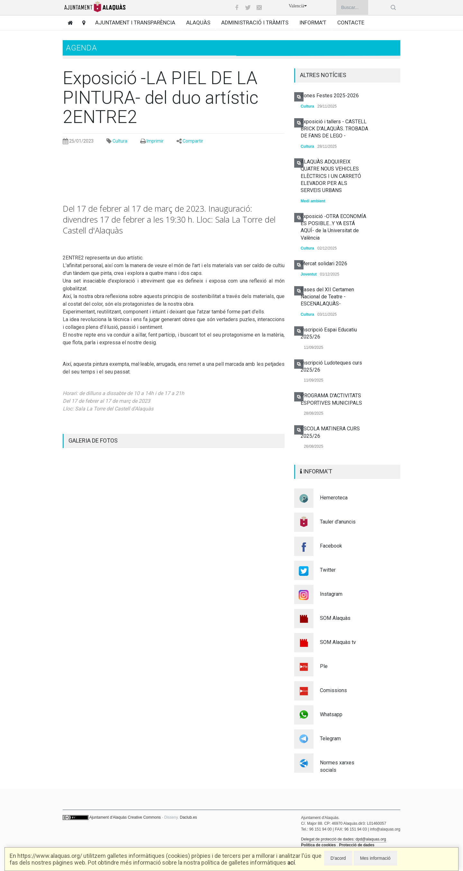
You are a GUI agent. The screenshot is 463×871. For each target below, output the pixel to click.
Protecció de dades (356, 845)
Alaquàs (198, 22)
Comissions (333, 690)
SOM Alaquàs (335, 618)
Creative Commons (144, 817)
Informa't (312, 22)
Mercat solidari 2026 (324, 263)
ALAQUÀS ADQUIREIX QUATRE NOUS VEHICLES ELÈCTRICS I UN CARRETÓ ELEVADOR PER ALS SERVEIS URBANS (331, 176)
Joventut (309, 274)
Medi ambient (313, 201)
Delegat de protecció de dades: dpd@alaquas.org (343, 839)
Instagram (331, 594)
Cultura (120, 141)
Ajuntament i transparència (135, 22)
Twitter (328, 570)
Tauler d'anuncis (338, 522)
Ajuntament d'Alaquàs (108, 817)
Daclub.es (188, 817)
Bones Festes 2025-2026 (330, 95)
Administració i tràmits (254, 22)
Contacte (350, 22)
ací (291, 862)
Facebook (331, 546)
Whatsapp (331, 714)
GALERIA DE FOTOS (93, 440)
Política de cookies (318, 845)
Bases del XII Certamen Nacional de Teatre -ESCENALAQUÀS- (327, 296)
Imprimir (155, 141)
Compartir (193, 141)
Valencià (298, 6)
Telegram (330, 738)
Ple (324, 666)
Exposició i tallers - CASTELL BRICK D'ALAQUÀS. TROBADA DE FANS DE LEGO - (334, 129)
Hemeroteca (334, 498)
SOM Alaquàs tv (338, 642)
